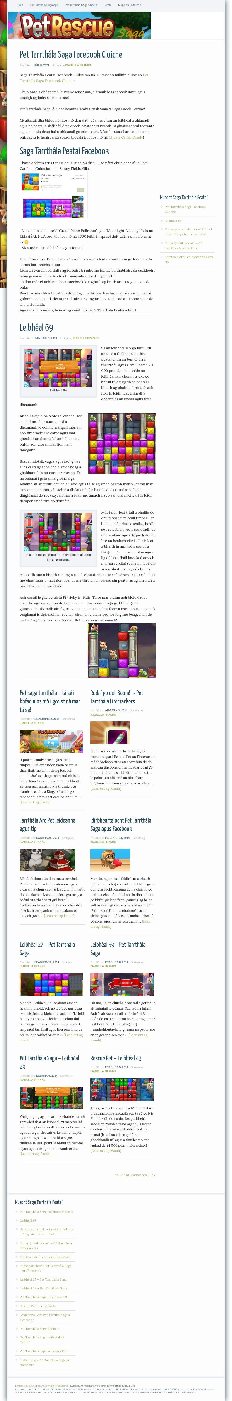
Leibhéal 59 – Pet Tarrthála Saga (43, 1288)
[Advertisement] (187, 117)
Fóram (107, 5)
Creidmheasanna (26, 1386)
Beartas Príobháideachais (52, 1386)
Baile (20, 5)
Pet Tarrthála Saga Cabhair (39, 1329)
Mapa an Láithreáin (130, 5)
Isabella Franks (78, 65)
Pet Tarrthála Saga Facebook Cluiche (71, 55)
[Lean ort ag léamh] (35, 802)
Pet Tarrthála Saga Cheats (81, 5)
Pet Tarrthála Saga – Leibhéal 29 (43, 1297)
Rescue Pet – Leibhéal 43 (116, 1058)
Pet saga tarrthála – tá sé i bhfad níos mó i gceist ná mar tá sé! (50, 701)
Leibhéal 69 (36, 328)
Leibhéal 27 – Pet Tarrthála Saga (43, 1279)
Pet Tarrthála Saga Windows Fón (44, 1351)
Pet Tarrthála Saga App (44, 5)
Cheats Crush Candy (126, 137)
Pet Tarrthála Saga (116, 25)
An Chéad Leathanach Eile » (135, 1175)
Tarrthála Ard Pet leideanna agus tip (46, 1257)
